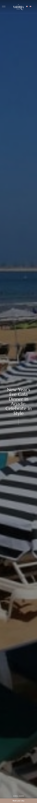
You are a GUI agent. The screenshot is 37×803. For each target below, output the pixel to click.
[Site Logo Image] (18, 7)
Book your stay (18, 801)
